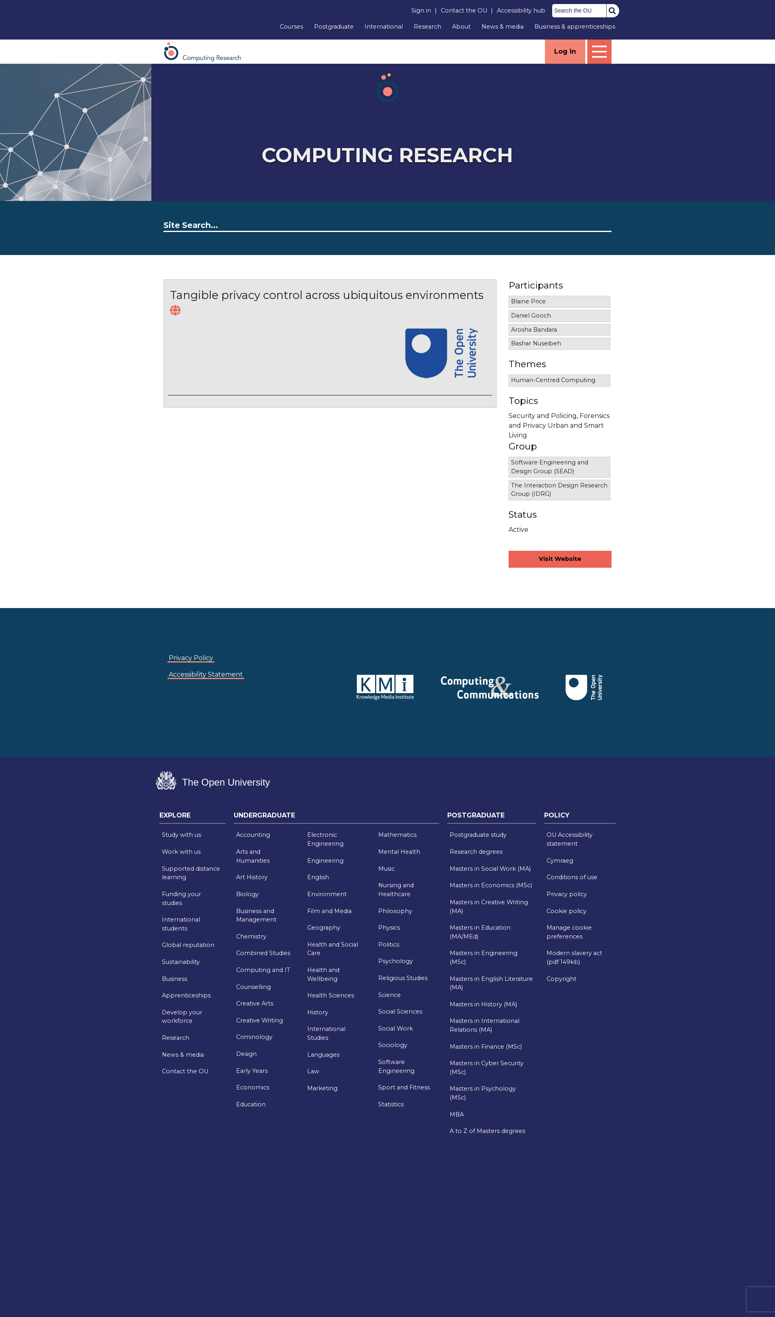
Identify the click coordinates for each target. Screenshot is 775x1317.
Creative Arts (254, 1003)
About (461, 26)
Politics (388, 944)
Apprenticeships (186, 995)
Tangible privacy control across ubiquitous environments (327, 295)
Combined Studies (263, 953)
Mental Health (399, 851)
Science (389, 995)
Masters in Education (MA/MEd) (480, 932)
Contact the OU (464, 10)
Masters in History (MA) (483, 1004)
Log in (565, 51)
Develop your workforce (182, 1017)
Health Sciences (330, 995)
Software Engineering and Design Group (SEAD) (549, 467)
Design (246, 1054)
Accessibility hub (521, 10)
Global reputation (188, 945)
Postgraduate (334, 26)
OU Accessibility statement (570, 839)
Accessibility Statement (206, 674)
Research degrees (476, 851)
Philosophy (395, 911)
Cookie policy (566, 911)
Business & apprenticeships (574, 26)
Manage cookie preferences (569, 932)
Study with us (181, 834)
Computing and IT (263, 970)
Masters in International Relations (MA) (484, 1025)
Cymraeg (560, 860)
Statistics (391, 1104)
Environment (327, 894)
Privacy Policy (191, 658)
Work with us (181, 851)
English (318, 877)
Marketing (322, 1088)
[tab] (192, 817)
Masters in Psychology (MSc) (483, 1093)
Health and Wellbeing (323, 974)
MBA (457, 1114)
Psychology (395, 961)
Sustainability (181, 962)
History (317, 1012)
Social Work (395, 1028)
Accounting (253, 834)
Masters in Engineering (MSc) (483, 957)
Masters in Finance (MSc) (486, 1046)
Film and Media (329, 911)
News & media (503, 26)
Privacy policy (567, 894)
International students (181, 924)
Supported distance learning (191, 873)
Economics (252, 1087)
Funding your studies (181, 899)
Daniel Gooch (531, 315)
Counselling (253, 987)
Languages (323, 1054)
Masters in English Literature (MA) (491, 983)
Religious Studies (402, 978)
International (383, 26)
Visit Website (560, 558)
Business (174, 979)
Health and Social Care (332, 949)
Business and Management (256, 915)
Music (386, 868)
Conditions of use (572, 877)
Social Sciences (400, 1011)
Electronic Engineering (325, 839)
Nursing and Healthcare (396, 890)
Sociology (392, 1045)
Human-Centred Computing (553, 380)
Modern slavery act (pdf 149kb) (574, 957)
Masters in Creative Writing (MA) (489, 907)
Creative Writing (259, 1020)
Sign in (421, 10)
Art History (252, 877)
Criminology (254, 1037)
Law (313, 1071)
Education (251, 1104)
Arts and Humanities (253, 856)
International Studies (326, 1033)
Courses (291, 26)
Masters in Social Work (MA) (490, 868)
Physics (389, 927)
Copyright (561, 979)
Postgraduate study (478, 834)
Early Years (252, 1071)
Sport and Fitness (404, 1087)
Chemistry (251, 936)
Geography (323, 927)
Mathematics (397, 834)
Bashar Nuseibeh (536, 343)
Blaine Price (528, 301)
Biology (247, 894)
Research (427, 26)
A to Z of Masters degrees (487, 1131)
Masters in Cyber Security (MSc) (487, 1068)
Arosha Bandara (534, 329)
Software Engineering (396, 1066)
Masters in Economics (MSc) (491, 885)
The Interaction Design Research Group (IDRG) (559, 490)
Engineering (325, 860)
